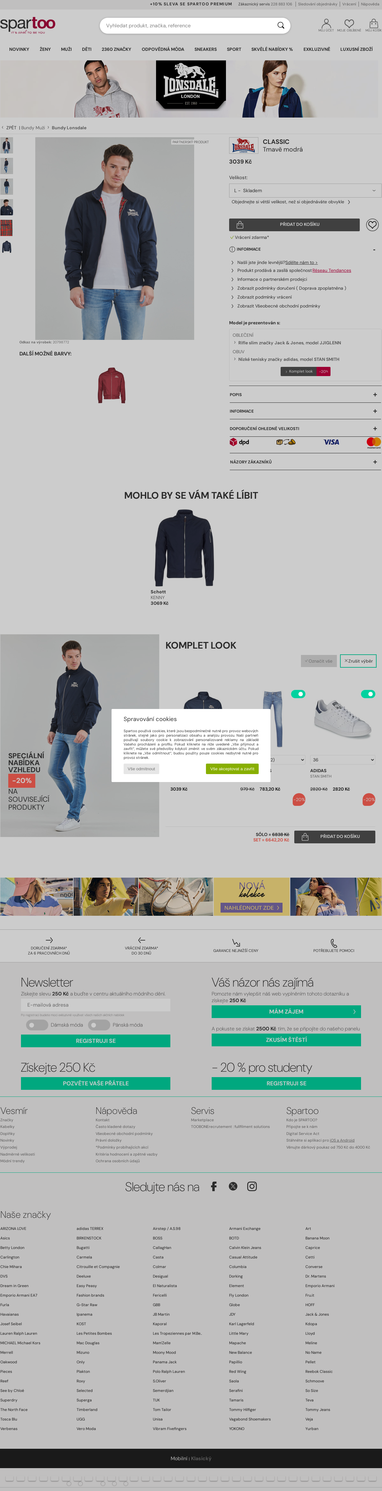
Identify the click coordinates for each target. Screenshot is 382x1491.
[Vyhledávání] (281, 26)
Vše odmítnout (141, 768)
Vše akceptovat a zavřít (232, 768)
